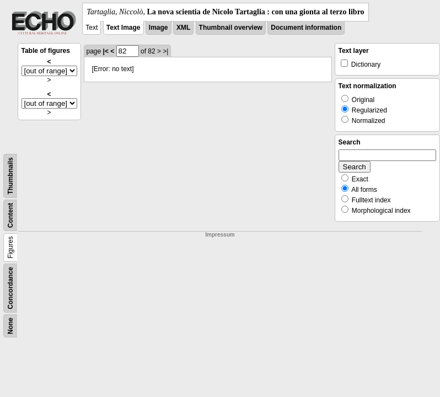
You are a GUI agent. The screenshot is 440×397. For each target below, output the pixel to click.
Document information (306, 27)
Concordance (10, 288)
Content (10, 215)
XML (183, 27)
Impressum (219, 235)
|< (106, 51)
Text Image (123, 27)
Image (158, 27)
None (10, 326)
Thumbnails (10, 175)
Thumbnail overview (230, 27)
